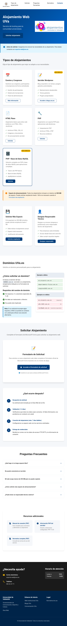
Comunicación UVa (30, 606)
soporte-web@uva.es (21, 49)
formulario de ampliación (16, 197)
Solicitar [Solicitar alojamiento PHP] (42, 139)
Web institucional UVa (31, 600)
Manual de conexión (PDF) (21, 523)
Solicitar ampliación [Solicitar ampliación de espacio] (14, 239)
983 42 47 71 (10, 584)
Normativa (50, 3)
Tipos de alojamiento (14, 4)
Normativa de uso (51, 600)
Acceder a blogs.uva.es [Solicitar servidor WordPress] (47, 100)
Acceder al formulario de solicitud (33, 367)
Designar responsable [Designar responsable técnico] (46, 241)
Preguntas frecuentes (36, 4)
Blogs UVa (28, 603)
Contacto (60, 3)
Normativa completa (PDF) (21, 538)
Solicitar (27, 3)
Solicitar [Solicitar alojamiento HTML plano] (10, 141)
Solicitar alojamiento (13, 35)
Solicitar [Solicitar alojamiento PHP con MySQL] (10, 181)
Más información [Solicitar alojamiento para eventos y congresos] (13, 100)
